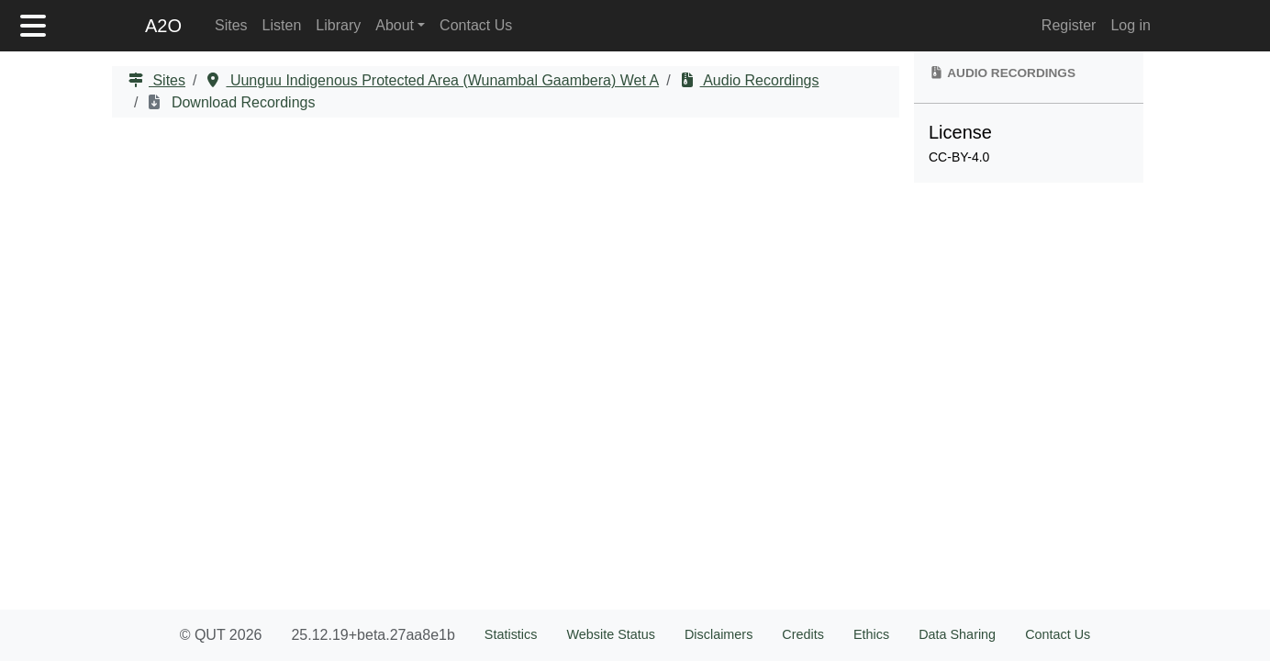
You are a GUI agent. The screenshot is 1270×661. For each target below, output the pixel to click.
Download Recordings (241, 102)
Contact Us (476, 25)
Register (1069, 25)
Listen (282, 25)
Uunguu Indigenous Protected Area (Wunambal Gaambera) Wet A (442, 80)
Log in (1130, 25)
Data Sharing (957, 634)
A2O (163, 26)
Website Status (610, 634)
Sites (231, 25)
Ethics (871, 634)
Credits (803, 634)
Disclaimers (718, 634)
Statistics (511, 634)
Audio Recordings (759, 80)
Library (338, 25)
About (394, 25)
